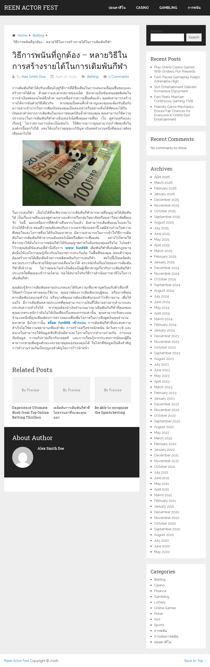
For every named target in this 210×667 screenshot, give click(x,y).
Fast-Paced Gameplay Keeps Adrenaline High (177, 79)
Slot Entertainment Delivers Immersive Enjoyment (175, 89)
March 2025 (163, 251)
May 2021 (161, 484)
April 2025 (162, 245)
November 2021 (166, 461)
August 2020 (164, 535)
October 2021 (164, 467)
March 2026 (163, 183)
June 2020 (162, 546)
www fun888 (76, 248)
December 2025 (166, 200)
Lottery (160, 602)
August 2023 (164, 359)
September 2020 (167, 529)
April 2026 (162, 177)
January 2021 (164, 506)
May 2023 (161, 376)
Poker (158, 614)
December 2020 (166, 512)
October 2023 (165, 347)
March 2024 (163, 319)
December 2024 (166, 268)
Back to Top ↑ (195, 661)
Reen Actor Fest (31, 8)
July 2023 (161, 364)
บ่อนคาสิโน (116, 8)
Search (157, 31)
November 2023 (166, 342)
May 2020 (162, 552)
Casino (142, 8)
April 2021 (161, 489)
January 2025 (164, 262)
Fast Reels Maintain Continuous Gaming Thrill (173, 99)
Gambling (168, 8)
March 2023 (163, 387)
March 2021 (163, 495)
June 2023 (162, 370)
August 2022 (164, 427)
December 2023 (166, 336)
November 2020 (167, 518)
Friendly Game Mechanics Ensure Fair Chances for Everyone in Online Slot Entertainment (174, 113)
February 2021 (165, 501)
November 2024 (167, 274)
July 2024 (161, 296)
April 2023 (162, 381)
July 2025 (161, 228)
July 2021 (161, 472)
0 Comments (119, 77)
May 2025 (161, 239)
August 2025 (164, 222)
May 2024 (162, 308)
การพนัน (194, 8)
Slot (157, 619)
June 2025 (162, 234)
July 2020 (161, 540)
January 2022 (164, 450)
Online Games (165, 608)
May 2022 (161, 433)
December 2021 (166, 455)
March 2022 (163, 438)
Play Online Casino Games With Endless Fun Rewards (174, 69)
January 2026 (164, 194)
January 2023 (164, 398)
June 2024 (162, 302)
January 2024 (164, 330)
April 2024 (162, 313)
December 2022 (166, 404)
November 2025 (166, 205)
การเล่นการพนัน (166, 636)
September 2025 (167, 217)
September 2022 (167, 421)
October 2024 (165, 279)
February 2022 (165, 444)
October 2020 (165, 523)
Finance (160, 591)
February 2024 (165, 325)
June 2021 (161, 478)
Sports (159, 625)
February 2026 (165, 188)
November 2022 (166, 410)
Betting (92, 77)
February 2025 (165, 257)
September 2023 (167, 353)
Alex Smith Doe (33, 77)
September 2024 (167, 285)
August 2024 (164, 291)
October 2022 (165, 416)
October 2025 (165, 211)
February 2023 (165, 393)
